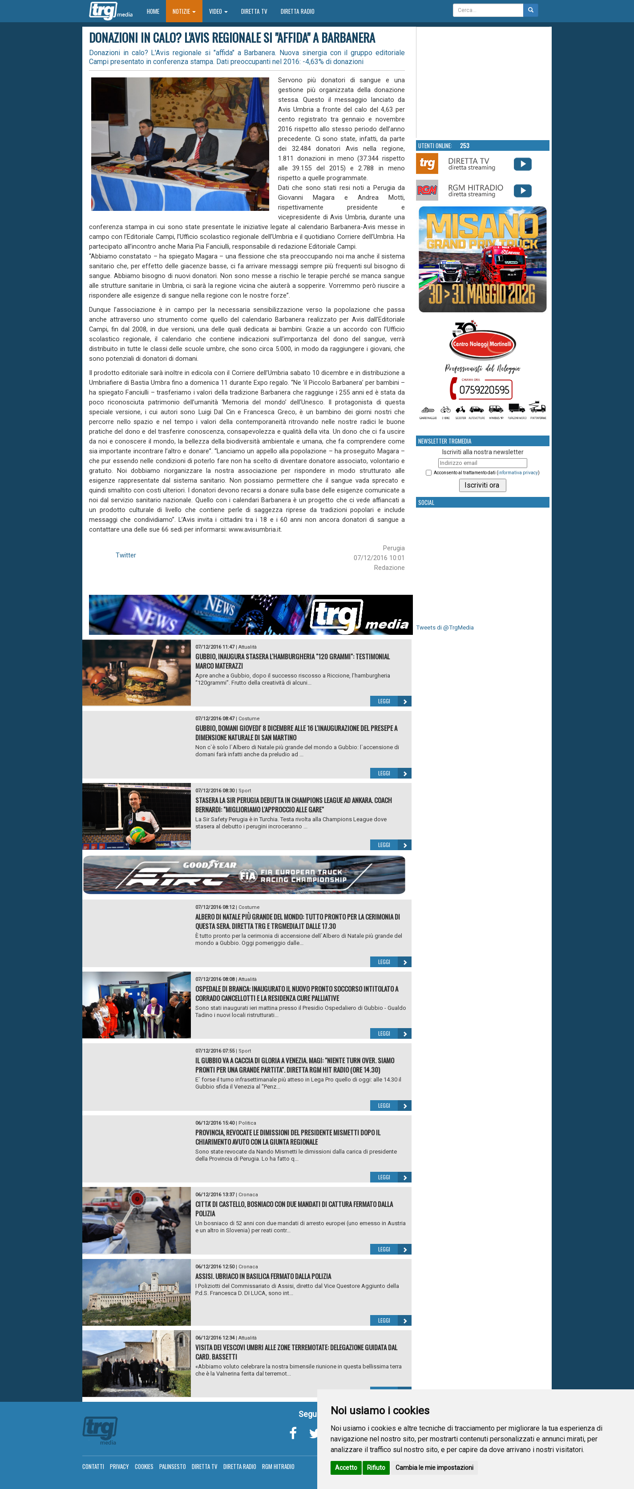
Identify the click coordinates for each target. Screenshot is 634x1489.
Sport (244, 791)
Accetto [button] (346, 1467)
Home (156, 11)
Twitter (126, 555)
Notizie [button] (184, 11)
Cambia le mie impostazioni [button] (434, 1467)
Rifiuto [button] (376, 1467)
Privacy (119, 1466)
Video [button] (218, 11)
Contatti (93, 1466)
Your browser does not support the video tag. (483, 82)
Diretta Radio (298, 11)
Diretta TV (254, 11)
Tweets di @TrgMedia (445, 627)
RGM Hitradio (278, 1466)
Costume (249, 719)
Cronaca (248, 1195)
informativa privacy (518, 472)
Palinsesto (172, 1466)
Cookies (144, 1466)
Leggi (395, 701)
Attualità (247, 647)
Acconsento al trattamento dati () (487, 472)
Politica (247, 1123)
